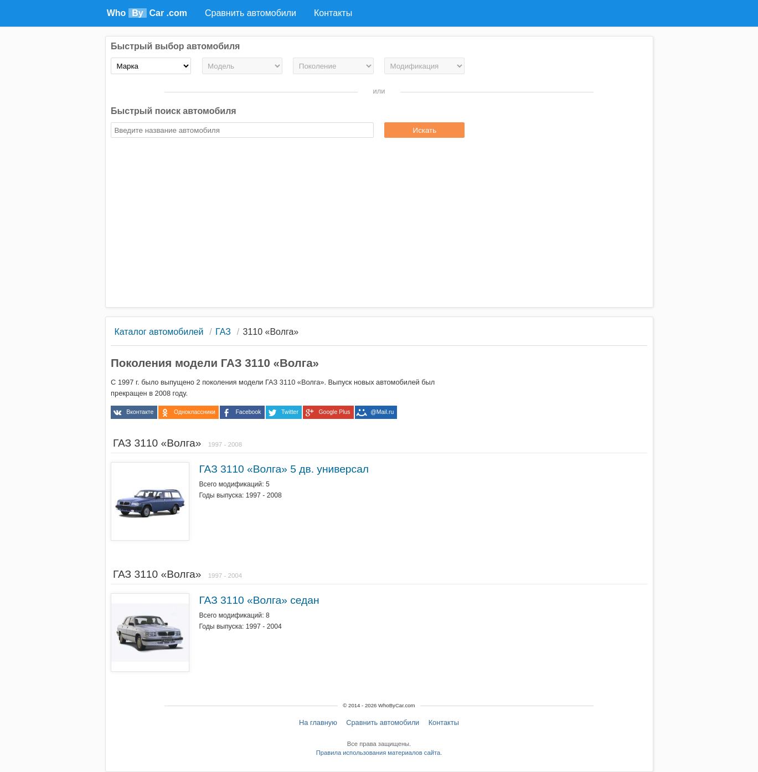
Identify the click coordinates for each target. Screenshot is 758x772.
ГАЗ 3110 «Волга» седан (259, 600)
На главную (318, 722)
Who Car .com (147, 13)
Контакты (444, 722)
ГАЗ (223, 331)
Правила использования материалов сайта (378, 752)
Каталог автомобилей (158, 331)
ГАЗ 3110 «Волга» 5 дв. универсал (284, 469)
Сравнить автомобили (382, 722)
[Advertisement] (379, 224)
